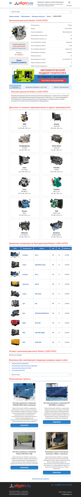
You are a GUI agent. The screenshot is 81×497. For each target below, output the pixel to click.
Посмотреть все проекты (40, 479)
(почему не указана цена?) (19, 48)
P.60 (36, 303)
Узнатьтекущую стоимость (19, 61)
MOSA (24, 323)
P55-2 (36, 255)
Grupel (24, 264)
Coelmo (24, 294)
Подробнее (24, 425)
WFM (23, 332)
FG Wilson (25, 255)
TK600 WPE (38, 342)
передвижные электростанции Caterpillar (24, 365)
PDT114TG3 (38, 294)
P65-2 (36, 274)
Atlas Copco (25, 284)
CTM (23, 303)
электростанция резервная (20, 363)
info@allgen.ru (67, 494)
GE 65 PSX (38, 323)
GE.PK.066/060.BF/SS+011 (42, 313)
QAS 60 (37, 284)
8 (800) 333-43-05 (63, 485)
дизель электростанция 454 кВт (21, 368)
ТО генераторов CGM (18, 370)
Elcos (23, 313)
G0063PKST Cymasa (40, 264)
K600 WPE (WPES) (40, 332)
